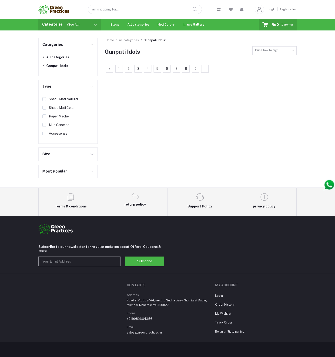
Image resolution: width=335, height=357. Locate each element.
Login (271, 9)
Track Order (223, 322)
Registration (288, 9)
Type (46, 86)
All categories (138, 24)
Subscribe (144, 261)
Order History (224, 304)
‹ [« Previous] (109, 68)
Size (46, 154)
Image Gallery (193, 24)
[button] (242, 9)
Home (110, 40)
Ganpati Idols (55, 66)
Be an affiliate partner (230, 331)
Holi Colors (165, 24)
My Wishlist (223, 313)
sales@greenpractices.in (144, 332)
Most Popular (54, 171)
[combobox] (274, 50)
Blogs (115, 24)
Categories (52, 44)
